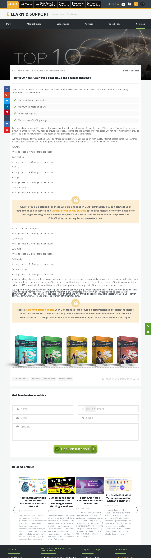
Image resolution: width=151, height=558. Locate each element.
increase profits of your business (69, 211)
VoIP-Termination (21, 379)
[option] (33, 509)
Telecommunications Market (43, 379)
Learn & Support (30, 14)
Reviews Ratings (65, 379)
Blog (14, 71)
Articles (21, 71)
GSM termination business (40, 310)
